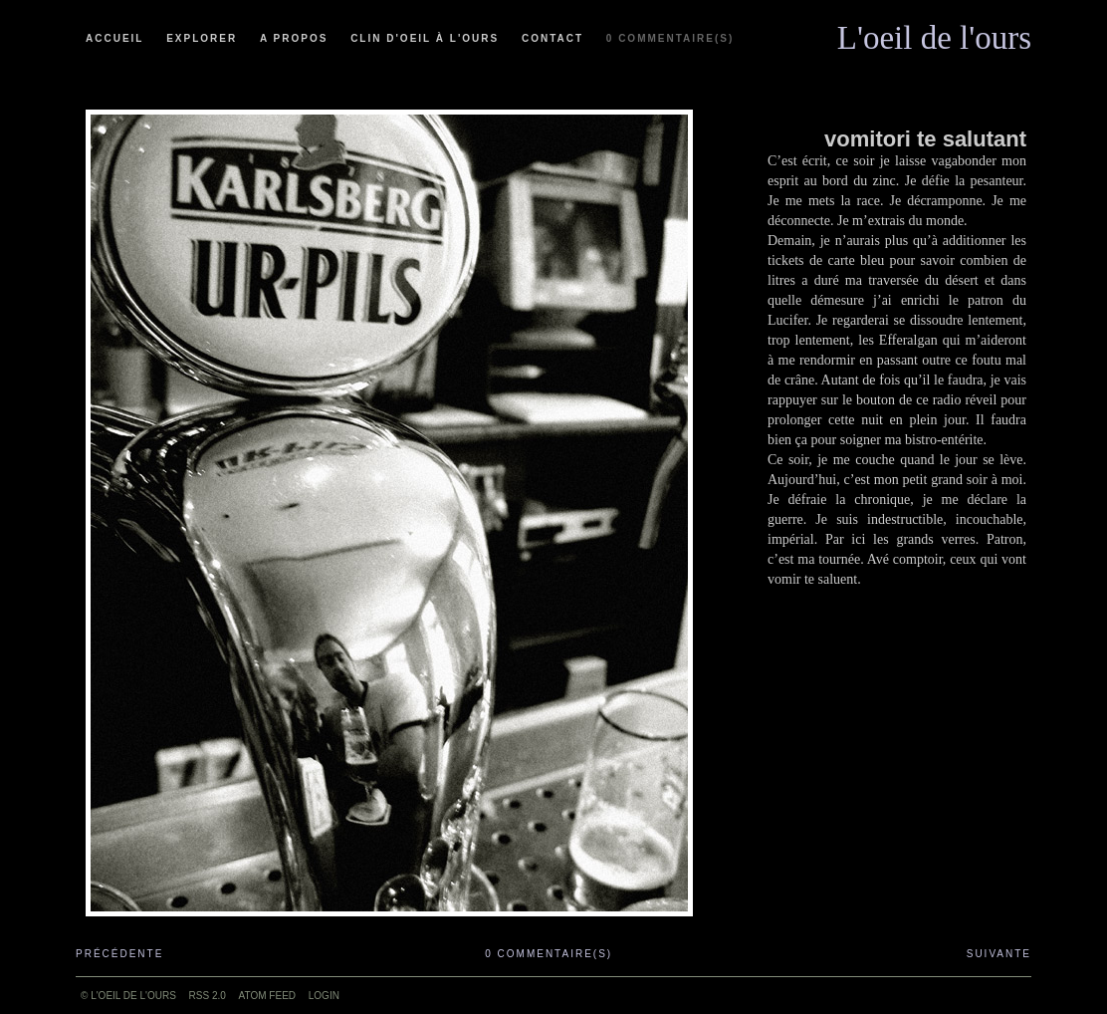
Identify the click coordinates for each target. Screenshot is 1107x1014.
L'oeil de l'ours (934, 33)
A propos (294, 38)
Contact (552, 38)
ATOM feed (267, 995)
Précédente (119, 953)
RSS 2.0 (207, 995)
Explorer (201, 38)
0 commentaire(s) (670, 38)
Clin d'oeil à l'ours (424, 38)
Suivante (999, 953)
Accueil (114, 38)
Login (324, 995)
